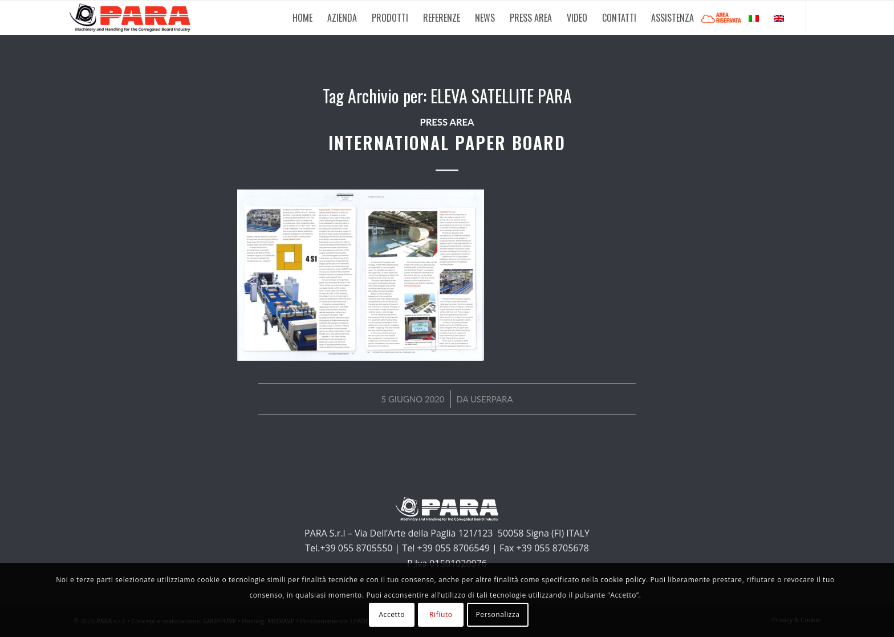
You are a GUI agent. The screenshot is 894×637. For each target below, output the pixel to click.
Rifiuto (441, 614)
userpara (491, 399)
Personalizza (497, 614)
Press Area (447, 122)
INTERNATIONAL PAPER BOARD (447, 142)
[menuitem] (302, 18)
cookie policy (623, 579)
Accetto (392, 614)
